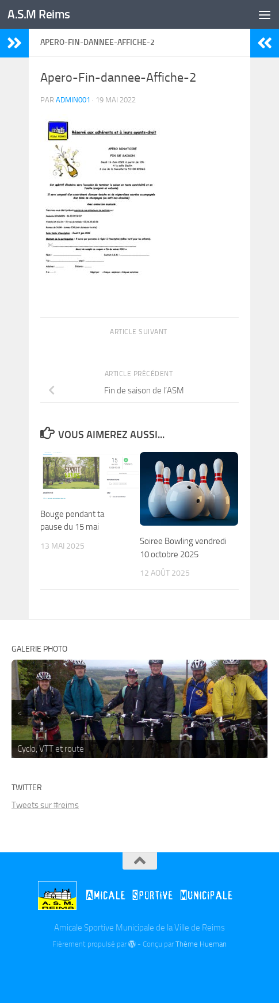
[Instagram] (160, 970)
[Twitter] (140, 970)
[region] (139, 709)
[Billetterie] (119, 971)
